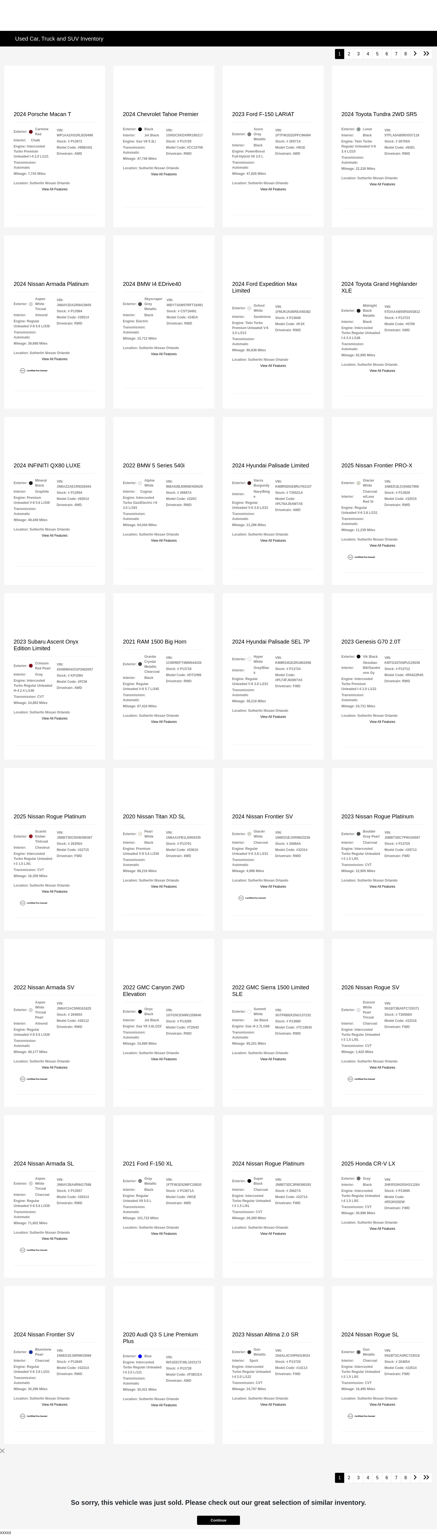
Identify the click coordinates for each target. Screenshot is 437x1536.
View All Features (55, 189)
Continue (218, 1520)
